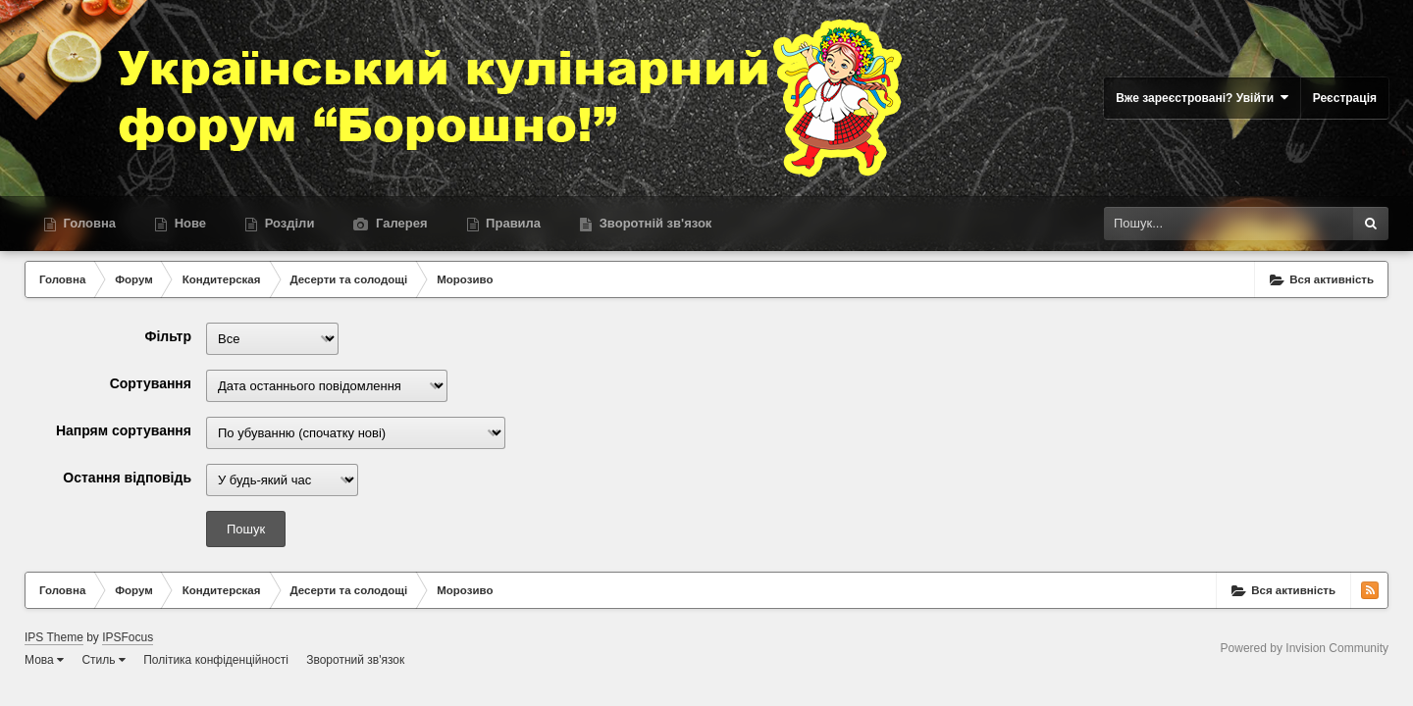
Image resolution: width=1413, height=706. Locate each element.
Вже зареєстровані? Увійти (1202, 97)
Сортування (150, 383)
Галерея (399, 223)
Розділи (287, 223)
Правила (512, 223)
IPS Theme (54, 637)
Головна (88, 223)
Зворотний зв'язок (355, 660)
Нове (188, 223)
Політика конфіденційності (215, 660)
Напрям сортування (123, 430)
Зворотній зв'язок (653, 223)
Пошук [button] (246, 529)
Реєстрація (1345, 98)
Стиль (103, 660)
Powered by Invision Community (1304, 648)
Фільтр (167, 336)
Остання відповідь (127, 477)
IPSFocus (127, 637)
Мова (44, 660)
